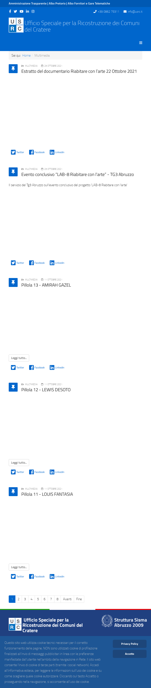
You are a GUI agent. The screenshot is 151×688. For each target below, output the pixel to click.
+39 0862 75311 (108, 11)
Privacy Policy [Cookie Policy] (129, 644)
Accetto (129, 654)
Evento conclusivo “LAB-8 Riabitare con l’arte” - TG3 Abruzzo (77, 174)
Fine (79, 599)
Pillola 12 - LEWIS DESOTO (46, 389)
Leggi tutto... (19, 358)
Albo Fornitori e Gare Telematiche (89, 3)
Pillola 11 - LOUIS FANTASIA (47, 494)
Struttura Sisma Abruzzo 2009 (130, 622)
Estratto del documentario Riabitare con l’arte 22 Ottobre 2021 (79, 71)
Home (26, 55)
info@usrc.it (135, 11)
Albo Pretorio (57, 3)
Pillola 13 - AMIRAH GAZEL (46, 285)
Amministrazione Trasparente (28, 3)
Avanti (67, 599)
